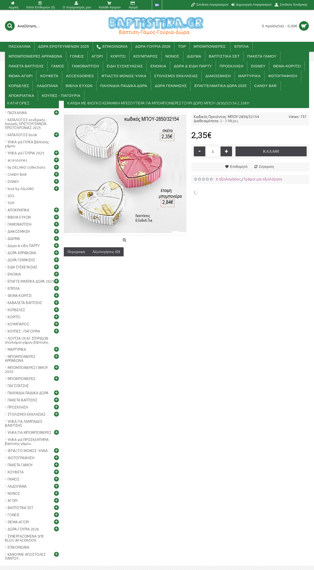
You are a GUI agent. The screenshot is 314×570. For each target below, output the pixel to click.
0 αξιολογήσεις (228, 179)
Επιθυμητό (239, 167)
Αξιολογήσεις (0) (106, 251)
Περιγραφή (76, 251)
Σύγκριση (266, 167)
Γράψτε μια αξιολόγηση (263, 179)
